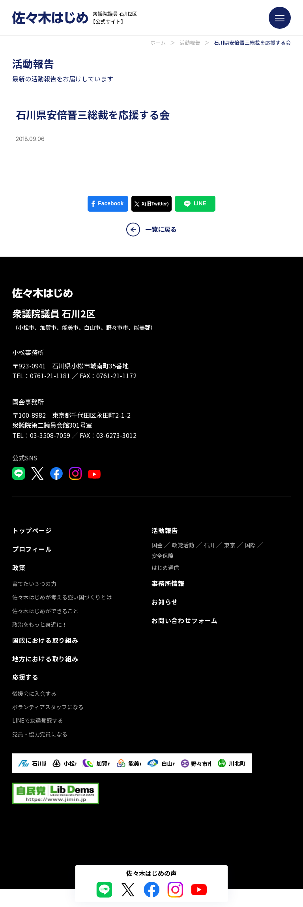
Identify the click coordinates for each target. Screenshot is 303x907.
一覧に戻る (151, 229)
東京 (229, 544)
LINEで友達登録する (37, 716)
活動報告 (190, 42)
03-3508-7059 (50, 435)
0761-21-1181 (50, 375)
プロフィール (32, 547)
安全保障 (163, 555)
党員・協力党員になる (39, 729)
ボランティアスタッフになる (48, 702)
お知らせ (165, 600)
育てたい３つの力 (34, 581)
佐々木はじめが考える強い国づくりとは (62, 595)
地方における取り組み (45, 655)
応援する (25, 673)
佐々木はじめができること (45, 608)
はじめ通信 (165, 567)
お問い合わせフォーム (185, 617)
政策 (19, 565)
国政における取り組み (45, 637)
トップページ (32, 530)
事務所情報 (168, 582)
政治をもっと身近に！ (39, 622)
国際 (250, 544)
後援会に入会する (34, 689)
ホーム (158, 42)
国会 (157, 544)
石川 (209, 544)
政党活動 (183, 544)
